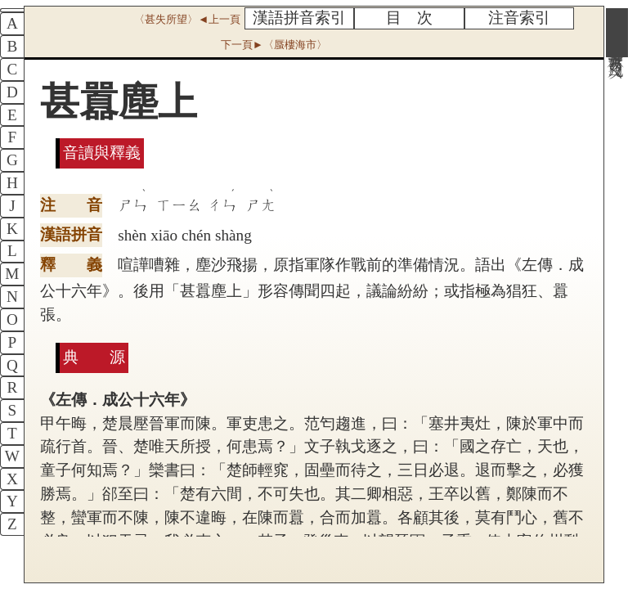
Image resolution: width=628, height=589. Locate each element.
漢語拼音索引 (299, 17)
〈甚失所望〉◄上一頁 (187, 19)
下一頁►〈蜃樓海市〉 (274, 44)
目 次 (409, 17)
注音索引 (519, 17)
